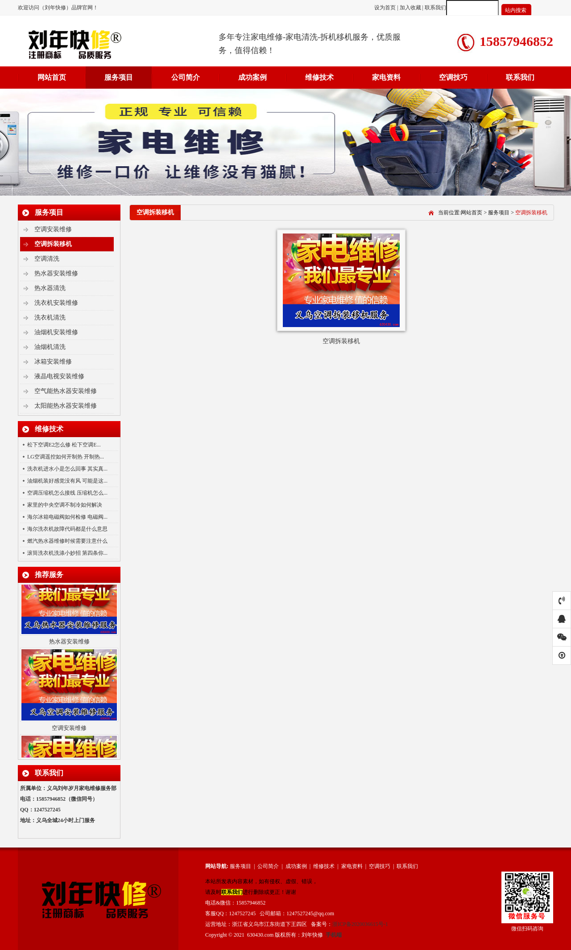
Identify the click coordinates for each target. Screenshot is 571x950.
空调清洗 (46, 258)
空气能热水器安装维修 (65, 391)
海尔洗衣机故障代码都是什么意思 (67, 529)
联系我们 (435, 7)
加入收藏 (410, 7)
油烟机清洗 (50, 347)
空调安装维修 (53, 229)
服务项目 (118, 77)
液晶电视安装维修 (59, 376)
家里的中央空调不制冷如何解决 (64, 505)
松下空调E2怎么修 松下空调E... (64, 445)
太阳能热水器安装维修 (65, 405)
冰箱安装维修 (53, 361)
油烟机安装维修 (56, 332)
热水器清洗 (50, 288)
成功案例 (252, 77)
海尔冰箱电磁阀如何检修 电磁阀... (67, 517)
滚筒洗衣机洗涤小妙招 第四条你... (67, 553)
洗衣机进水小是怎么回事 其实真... (67, 469)
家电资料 (386, 77)
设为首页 (385, 7)
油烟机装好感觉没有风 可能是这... (67, 481)
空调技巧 (453, 77)
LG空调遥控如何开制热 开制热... (65, 457)
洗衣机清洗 (50, 317)
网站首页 (51, 77)
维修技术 (319, 77)
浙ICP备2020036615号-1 (360, 924)
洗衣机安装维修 (56, 302)
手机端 (334, 935)
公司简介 (185, 77)
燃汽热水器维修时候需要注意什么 (67, 541)
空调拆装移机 (53, 244)
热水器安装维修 (56, 273)
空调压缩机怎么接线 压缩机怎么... (67, 493)
